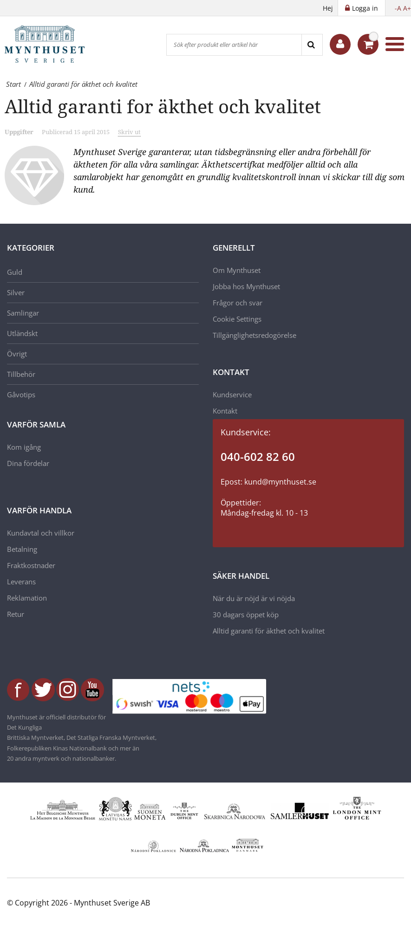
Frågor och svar (237, 302)
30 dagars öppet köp (246, 614)
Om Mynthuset (237, 270)
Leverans (21, 581)
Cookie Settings (237, 318)
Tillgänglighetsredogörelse (254, 335)
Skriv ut (129, 132)
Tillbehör (21, 374)
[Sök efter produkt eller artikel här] (234, 44)
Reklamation (27, 597)
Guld (14, 272)
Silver (16, 292)
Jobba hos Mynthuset (246, 286)
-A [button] (398, 8)
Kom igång (24, 447)
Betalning (22, 549)
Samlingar (23, 312)
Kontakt (225, 410)
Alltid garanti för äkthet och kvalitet (269, 630)
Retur (15, 614)
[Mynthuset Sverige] (51, 44)
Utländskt (22, 333)
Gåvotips (21, 394)
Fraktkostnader (31, 565)
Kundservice (232, 394)
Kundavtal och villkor (40, 532)
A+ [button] (407, 8)
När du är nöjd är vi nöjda (254, 598)
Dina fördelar (28, 463)
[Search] (311, 44)
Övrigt (17, 353)
